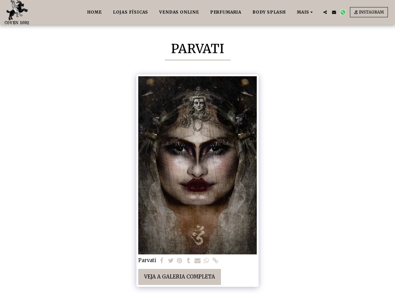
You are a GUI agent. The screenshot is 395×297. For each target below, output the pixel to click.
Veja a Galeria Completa (179, 277)
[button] (325, 12)
